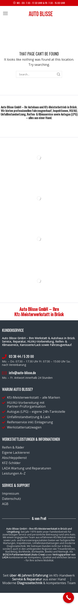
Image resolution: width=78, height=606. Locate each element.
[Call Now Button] (68, 597)
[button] (5, 13)
